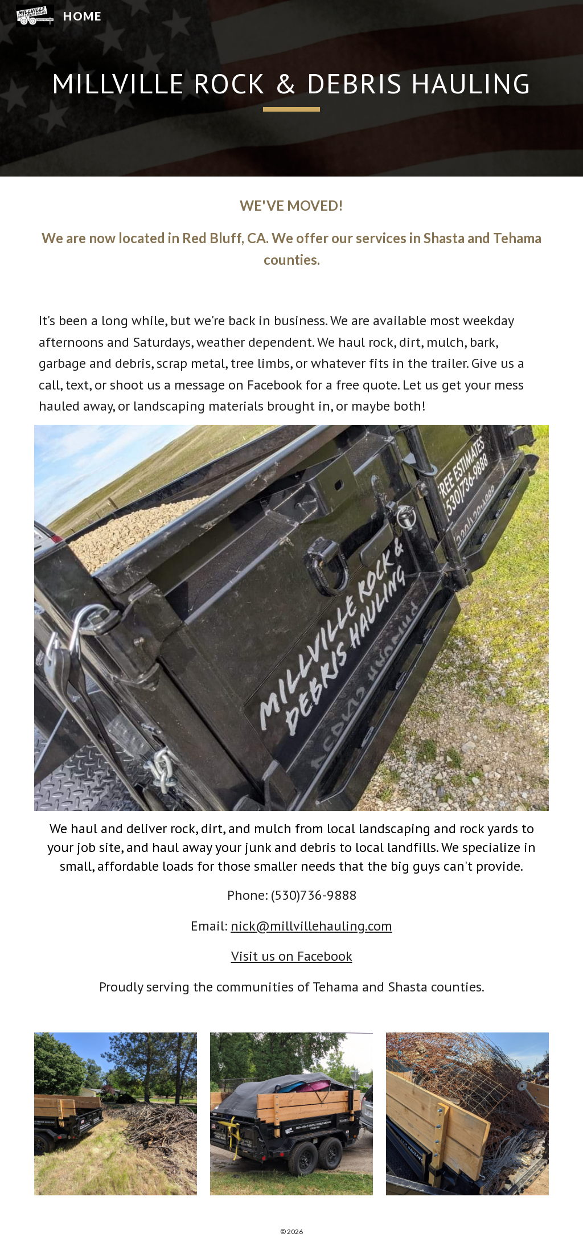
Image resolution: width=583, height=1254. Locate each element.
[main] (291, 88)
